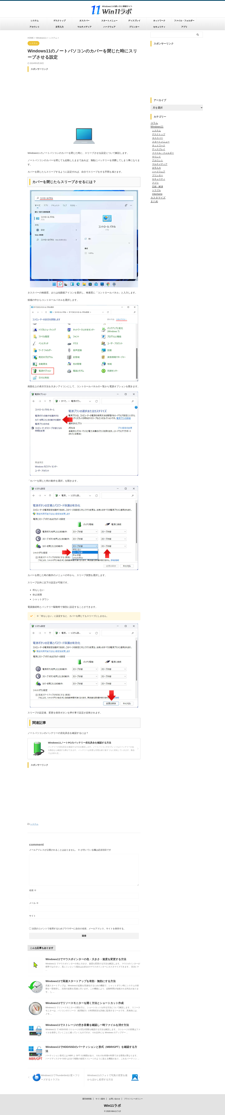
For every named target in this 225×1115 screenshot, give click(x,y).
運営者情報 (87, 1099)
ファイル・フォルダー (184, 20)
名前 (32, 890)
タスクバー (84, 20)
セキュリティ (159, 27)
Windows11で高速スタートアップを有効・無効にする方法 (78, 980)
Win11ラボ (112, 1106)
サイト (32, 915)
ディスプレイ (134, 20)
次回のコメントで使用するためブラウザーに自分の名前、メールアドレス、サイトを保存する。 (79, 928)
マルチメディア (84, 27)
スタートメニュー (109, 20)
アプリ (184, 27)
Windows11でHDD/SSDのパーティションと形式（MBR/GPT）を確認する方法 (89, 1046)
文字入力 (59, 27)
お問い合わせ (114, 1099)
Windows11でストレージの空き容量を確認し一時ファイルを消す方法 (84, 1024)
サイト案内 (100, 1099)
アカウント (34, 27)
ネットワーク (159, 20)
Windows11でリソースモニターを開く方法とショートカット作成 (82, 1002)
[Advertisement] (84, 95)
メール (33, 902)
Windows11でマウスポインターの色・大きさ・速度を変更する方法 (83, 958)
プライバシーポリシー (133, 1099)
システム (35, 20)
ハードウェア (109, 27)
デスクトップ (59, 20)
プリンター (134, 27)
